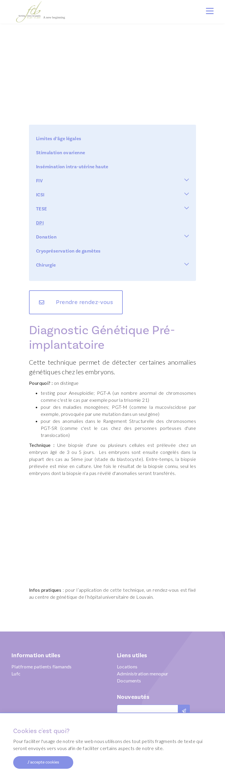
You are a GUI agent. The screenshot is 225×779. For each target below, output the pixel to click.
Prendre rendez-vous (84, 302)
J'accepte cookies (43, 762)
